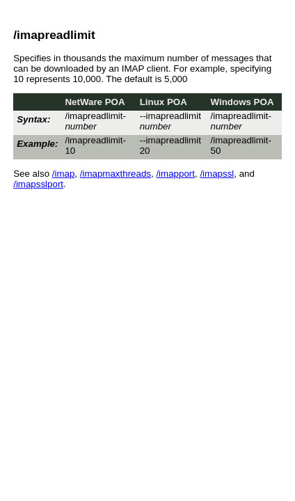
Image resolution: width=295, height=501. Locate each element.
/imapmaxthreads (115, 173)
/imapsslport (38, 184)
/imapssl (217, 173)
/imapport (175, 173)
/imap (63, 173)
